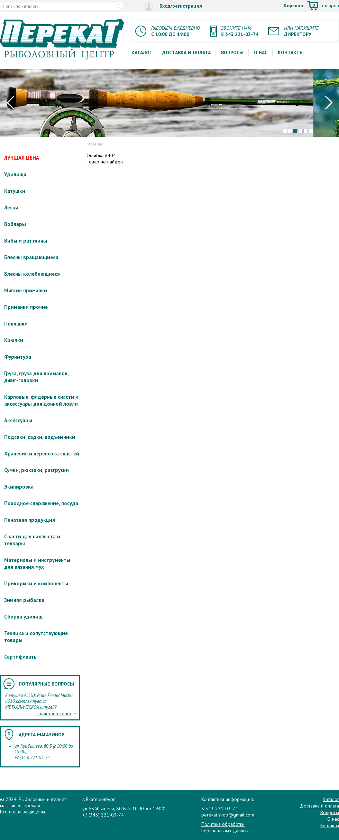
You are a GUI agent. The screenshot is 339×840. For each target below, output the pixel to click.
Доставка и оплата (186, 52)
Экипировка (19, 486)
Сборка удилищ (23, 616)
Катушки (14, 191)
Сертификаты (21, 656)
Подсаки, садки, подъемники (39, 437)
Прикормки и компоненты (36, 583)
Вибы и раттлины (25, 240)
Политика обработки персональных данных (225, 827)
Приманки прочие (26, 307)
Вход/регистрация (173, 6)
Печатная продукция (29, 520)
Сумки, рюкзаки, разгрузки (36, 470)
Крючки (13, 340)
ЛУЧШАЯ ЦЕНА (21, 157)
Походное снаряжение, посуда (41, 503)
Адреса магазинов (41, 735)
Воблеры (15, 224)
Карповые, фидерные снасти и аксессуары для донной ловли (41, 400)
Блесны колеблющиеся (32, 274)
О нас (260, 52)
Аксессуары (18, 420)
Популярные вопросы (46, 684)
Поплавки (16, 323)
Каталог (141, 52)
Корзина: (311, 6)
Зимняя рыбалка (24, 600)
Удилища (15, 174)
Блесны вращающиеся (31, 257)
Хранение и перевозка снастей (41, 453)
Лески (11, 207)
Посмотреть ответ (53, 714)
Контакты (291, 52)
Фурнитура (17, 356)
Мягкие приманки (25, 290)
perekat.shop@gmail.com (227, 815)
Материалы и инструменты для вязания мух (37, 563)
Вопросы (232, 52)
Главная (94, 144)
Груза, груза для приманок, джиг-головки (36, 377)
